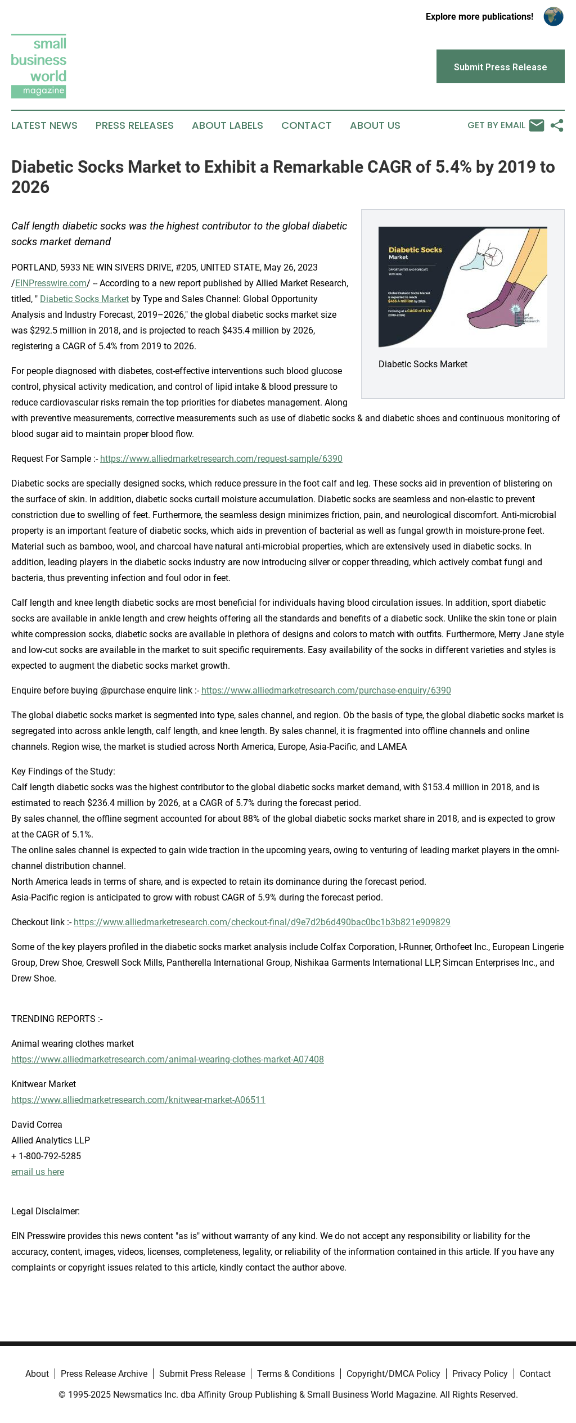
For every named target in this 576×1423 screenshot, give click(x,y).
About (37, 1373)
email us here (37, 1172)
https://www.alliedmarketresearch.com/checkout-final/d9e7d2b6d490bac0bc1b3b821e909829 (262, 922)
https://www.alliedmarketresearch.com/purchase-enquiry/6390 (326, 690)
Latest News (44, 125)
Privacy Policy (480, 1373)
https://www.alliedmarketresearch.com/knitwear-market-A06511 (138, 1100)
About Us (375, 125)
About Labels (227, 125)
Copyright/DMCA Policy (393, 1373)
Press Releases (135, 125)
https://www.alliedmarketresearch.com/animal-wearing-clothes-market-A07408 (167, 1059)
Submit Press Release (202, 1373)
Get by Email (505, 125)
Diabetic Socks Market (84, 299)
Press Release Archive (104, 1373)
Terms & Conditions (296, 1373)
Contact (306, 125)
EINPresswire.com (51, 283)
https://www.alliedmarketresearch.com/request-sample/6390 (221, 458)
